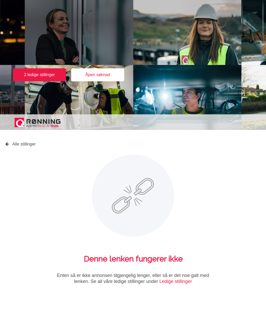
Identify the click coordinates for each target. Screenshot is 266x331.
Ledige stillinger (175, 281)
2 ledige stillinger (39, 74)
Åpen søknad (97, 74)
